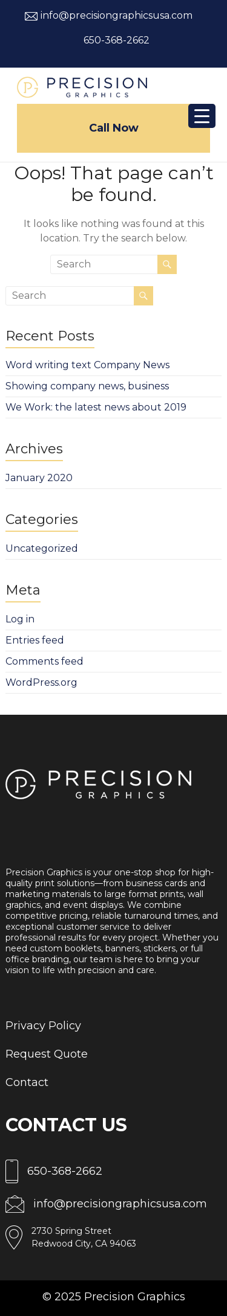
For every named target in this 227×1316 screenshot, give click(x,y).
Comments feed (44, 661)
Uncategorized (41, 548)
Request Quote (46, 1054)
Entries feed (34, 640)
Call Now (114, 128)
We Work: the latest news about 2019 (95, 407)
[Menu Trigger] (201, 116)
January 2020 (39, 478)
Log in (20, 619)
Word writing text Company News (87, 365)
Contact (26, 1082)
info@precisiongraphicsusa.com (116, 15)
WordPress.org (41, 682)
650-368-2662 (117, 40)
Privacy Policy (43, 1025)
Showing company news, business (87, 386)
